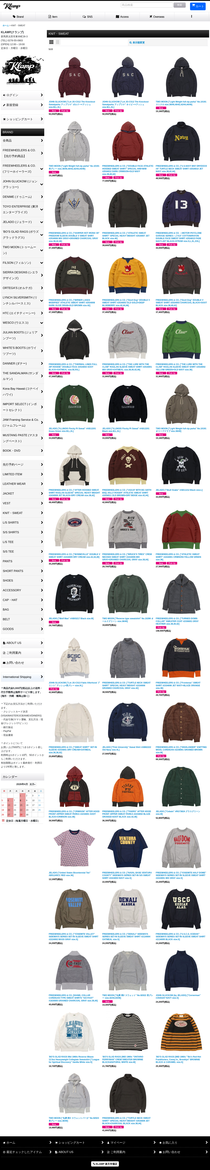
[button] (87, 17)
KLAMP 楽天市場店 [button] (105, 1164)
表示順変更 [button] (137, 42)
